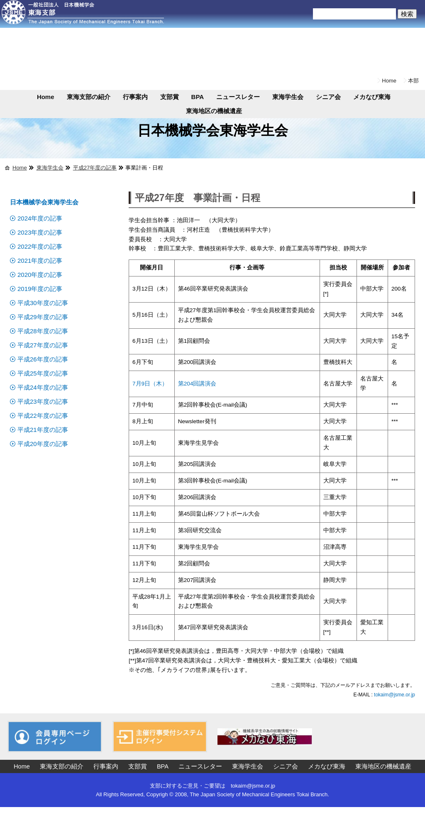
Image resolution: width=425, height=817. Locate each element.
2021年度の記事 (39, 260)
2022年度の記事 (39, 246)
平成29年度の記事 (42, 316)
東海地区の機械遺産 (214, 110)
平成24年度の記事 (42, 387)
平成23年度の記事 (42, 401)
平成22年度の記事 (42, 415)
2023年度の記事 (39, 232)
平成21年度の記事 (42, 429)
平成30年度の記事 (42, 302)
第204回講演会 (197, 384)
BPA (197, 96)
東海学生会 (287, 96)
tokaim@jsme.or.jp (394, 695)
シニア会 (328, 96)
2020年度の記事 (39, 274)
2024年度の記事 (39, 218)
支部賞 (169, 96)
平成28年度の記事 (42, 331)
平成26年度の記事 (42, 359)
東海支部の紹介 (88, 96)
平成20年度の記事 (42, 443)
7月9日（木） (150, 384)
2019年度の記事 (39, 288)
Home (389, 81)
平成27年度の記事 (95, 168)
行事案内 (135, 96)
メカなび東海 (372, 96)
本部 (413, 81)
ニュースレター (238, 96)
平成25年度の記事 (42, 373)
